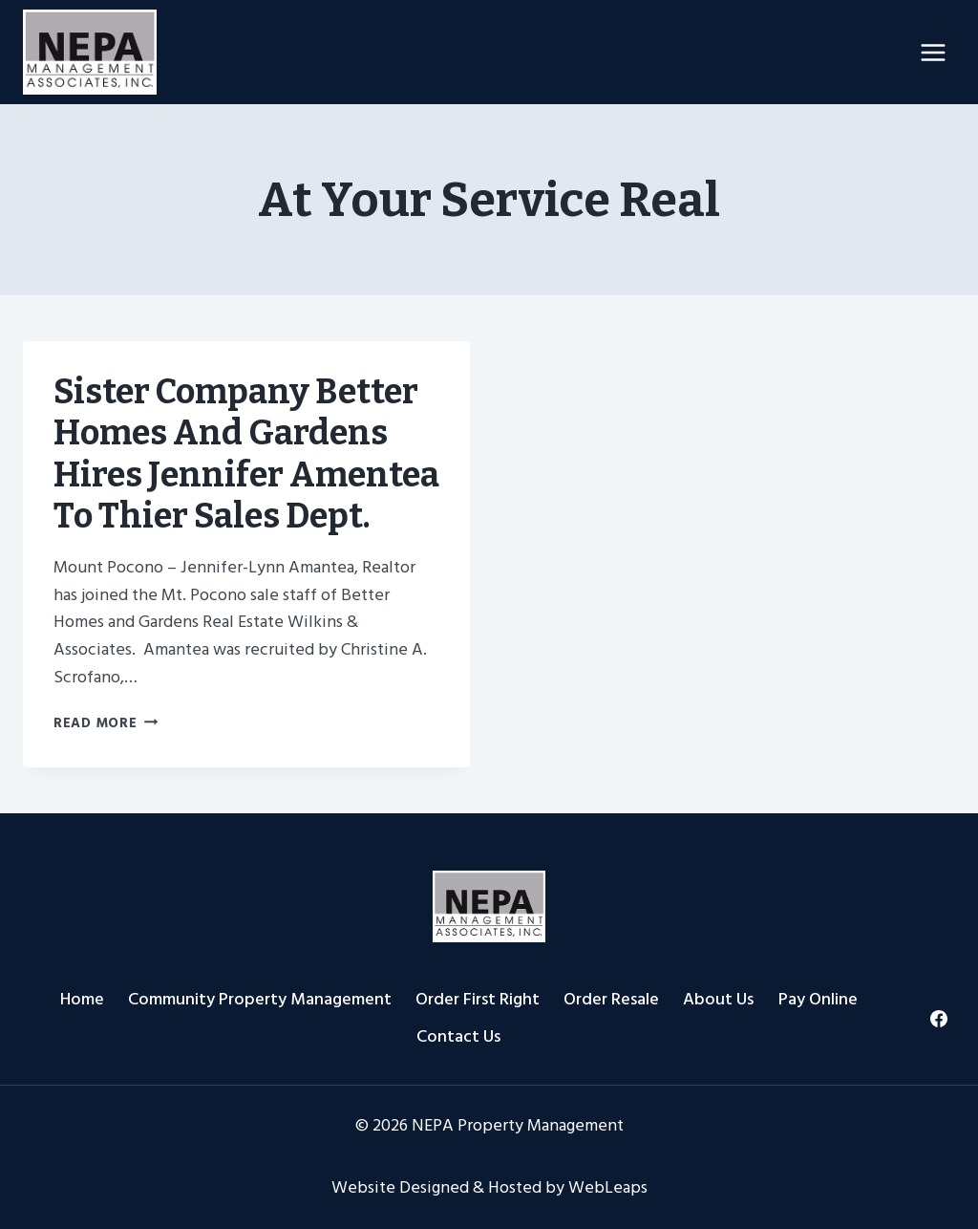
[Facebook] (939, 1019)
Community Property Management (260, 999)
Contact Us (458, 1036)
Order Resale (611, 999)
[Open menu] (932, 52)
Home (82, 999)
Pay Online (818, 999)
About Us (718, 999)
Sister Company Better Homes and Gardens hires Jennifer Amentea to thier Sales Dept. (246, 454)
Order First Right (477, 999)
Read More (105, 723)
